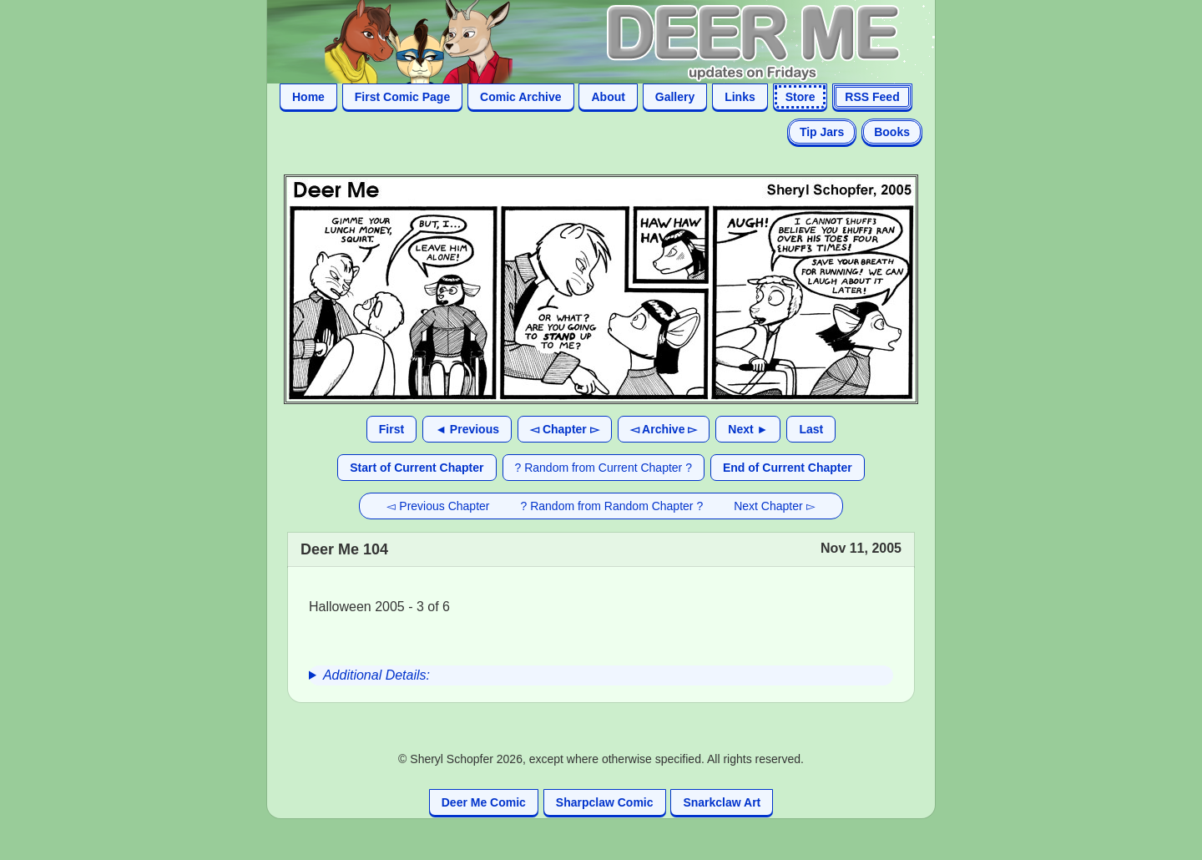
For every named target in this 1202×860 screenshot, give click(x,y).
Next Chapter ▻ (774, 506)
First (391, 429)
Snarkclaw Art (721, 802)
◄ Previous (467, 429)
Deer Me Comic (484, 802)
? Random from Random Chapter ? (612, 506)
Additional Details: (376, 675)
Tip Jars (822, 132)
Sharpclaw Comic (605, 802)
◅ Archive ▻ (664, 429)
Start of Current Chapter (416, 467)
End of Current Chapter (787, 467)
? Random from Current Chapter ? (603, 467)
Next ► (748, 429)
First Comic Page (402, 97)
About (607, 97)
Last (811, 429)
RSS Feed (872, 97)
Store (800, 97)
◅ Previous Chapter (437, 506)
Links (740, 97)
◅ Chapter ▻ (564, 429)
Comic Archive (521, 97)
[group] (601, 675)
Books (892, 132)
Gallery (674, 97)
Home (308, 97)
